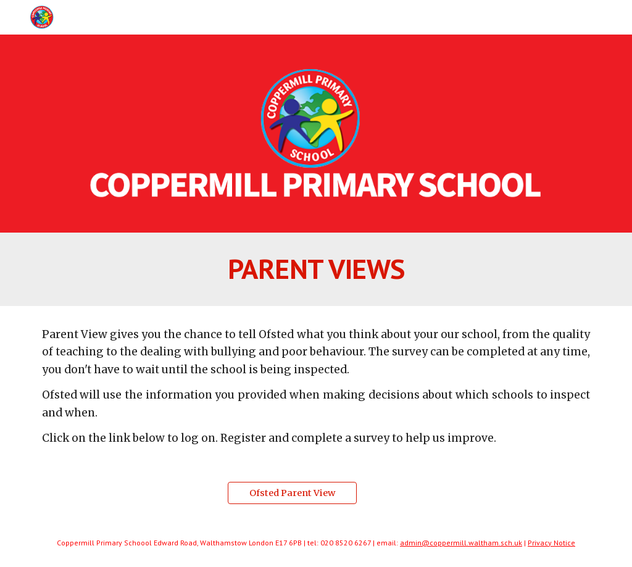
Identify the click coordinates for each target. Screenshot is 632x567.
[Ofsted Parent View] (292, 492)
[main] (316, 269)
